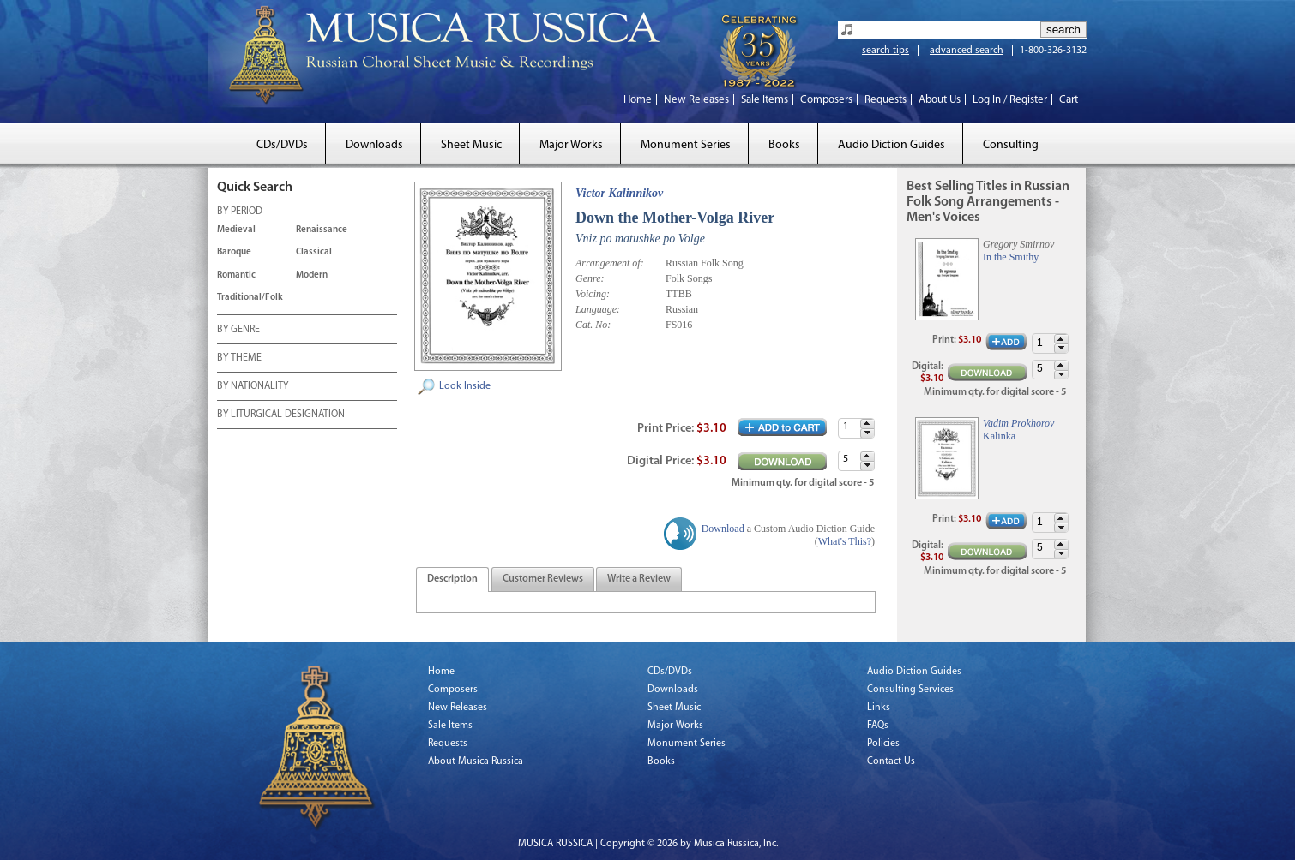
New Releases (696, 99)
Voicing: (592, 294)
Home (637, 99)
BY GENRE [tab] (238, 330)
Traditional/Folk (250, 297)
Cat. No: (593, 325)
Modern (312, 275)
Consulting (1011, 145)
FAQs (877, 725)
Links (878, 707)
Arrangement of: (609, 263)
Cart (1068, 99)
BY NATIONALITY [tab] (252, 387)
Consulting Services (910, 689)
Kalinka (999, 436)
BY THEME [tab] (239, 359)
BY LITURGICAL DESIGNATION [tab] (281, 415)
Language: (597, 309)
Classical (314, 252)
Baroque (234, 252)
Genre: (590, 278)
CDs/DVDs (282, 145)
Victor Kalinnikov (619, 193)
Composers (826, 99)
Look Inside (465, 386)
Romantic (236, 275)
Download (723, 529)
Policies (883, 743)
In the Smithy (1011, 257)
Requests (885, 99)
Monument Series (686, 145)
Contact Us (891, 761)
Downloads (374, 145)
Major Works (571, 145)
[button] (867, 423)
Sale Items (764, 99)
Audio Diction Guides (891, 145)
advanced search (966, 50)
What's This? (844, 541)
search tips (885, 50)
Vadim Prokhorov (1018, 423)
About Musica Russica (475, 761)
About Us (940, 99)
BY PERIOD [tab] (239, 212)
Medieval (236, 230)
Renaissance (321, 230)
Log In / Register (1010, 99)
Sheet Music (471, 145)
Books (784, 145)
